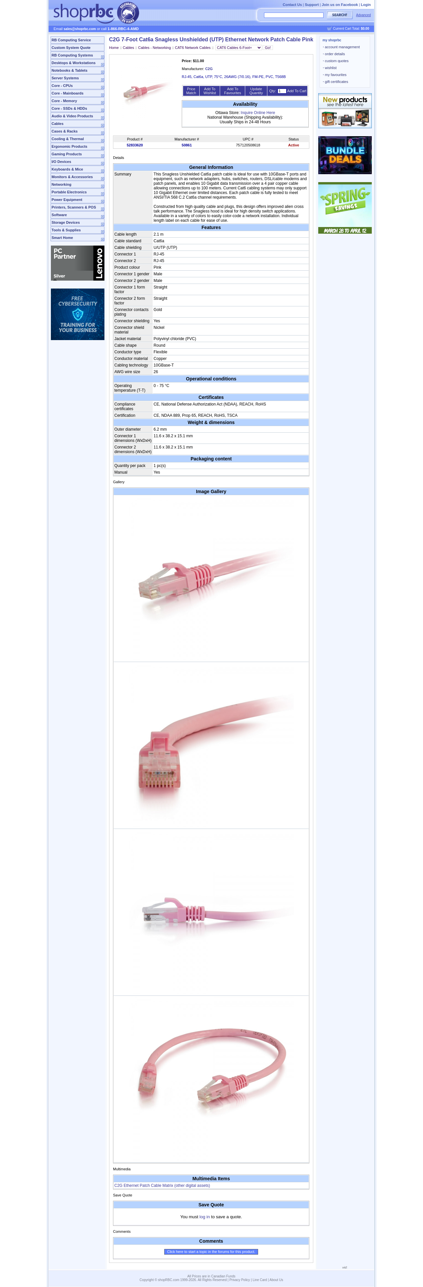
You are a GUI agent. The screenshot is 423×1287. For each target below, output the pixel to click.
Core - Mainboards (68, 93)
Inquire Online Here (258, 112)
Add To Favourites (232, 91)
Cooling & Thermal (68, 139)
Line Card (260, 1280)
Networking (61, 184)
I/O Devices (61, 162)
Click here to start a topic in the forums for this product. (211, 1252)
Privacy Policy (239, 1280)
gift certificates (335, 82)
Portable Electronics (69, 192)
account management (341, 47)
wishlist (330, 68)
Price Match (191, 91)
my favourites (335, 75)
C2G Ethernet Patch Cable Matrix (162, 1185)
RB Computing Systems (72, 55)
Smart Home (62, 238)
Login (366, 5)
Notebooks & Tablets (70, 70)
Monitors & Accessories (72, 177)
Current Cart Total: (351, 28)
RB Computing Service (71, 40)
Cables (57, 124)
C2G (209, 69)
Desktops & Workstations (74, 63)
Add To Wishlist (210, 91)
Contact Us (292, 5)
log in (205, 1216)
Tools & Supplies (66, 230)
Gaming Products (67, 154)
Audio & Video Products (72, 116)
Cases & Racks (65, 131)
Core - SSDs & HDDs (69, 108)
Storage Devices (66, 222)
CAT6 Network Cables (193, 48)
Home (114, 48)
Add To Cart (296, 91)
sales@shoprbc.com (80, 29)
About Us (276, 1280)
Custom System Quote (71, 48)
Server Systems (65, 78)
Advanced (363, 15)
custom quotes (336, 61)
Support (312, 5)
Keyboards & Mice (67, 169)
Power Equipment (67, 200)
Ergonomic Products (69, 146)
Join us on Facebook (340, 5)
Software (59, 215)
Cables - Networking (154, 48)
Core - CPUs (62, 86)
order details (334, 54)
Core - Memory (64, 101)
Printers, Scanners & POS (74, 207)
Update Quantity (256, 91)
